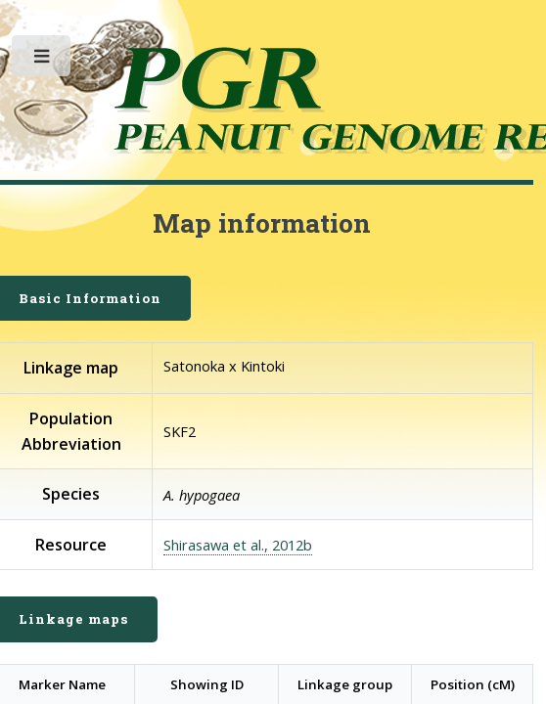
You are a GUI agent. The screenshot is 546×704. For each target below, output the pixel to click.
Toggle (42, 60)
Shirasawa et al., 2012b (237, 544)
